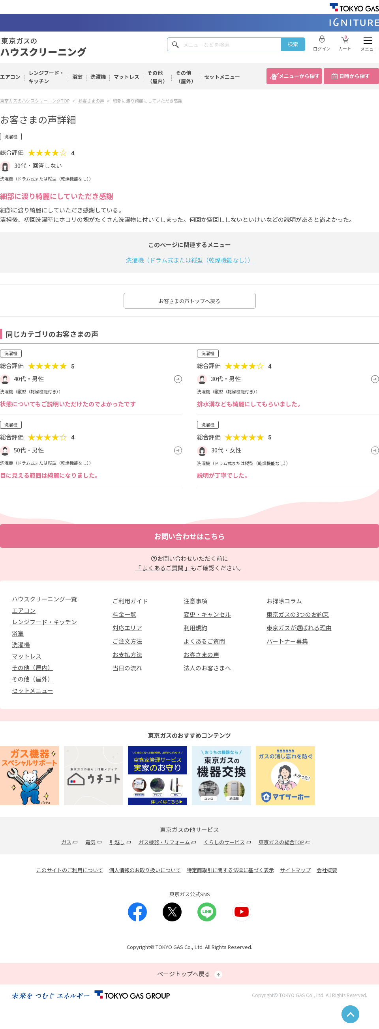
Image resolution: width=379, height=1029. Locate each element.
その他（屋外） (186, 77)
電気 (90, 842)
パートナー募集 (287, 641)
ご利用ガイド (130, 601)
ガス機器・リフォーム (164, 842)
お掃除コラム (284, 601)
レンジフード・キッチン (46, 77)
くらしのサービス (224, 842)
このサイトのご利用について (69, 870)
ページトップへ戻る (189, 974)
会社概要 (327, 870)
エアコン (10, 76)
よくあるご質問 (204, 641)
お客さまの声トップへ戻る (189, 301)
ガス (66, 842)
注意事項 (195, 601)
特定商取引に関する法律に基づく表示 (230, 870)
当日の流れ (127, 668)
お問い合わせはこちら (189, 536)
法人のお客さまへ (207, 668)
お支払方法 (127, 654)
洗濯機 (98, 76)
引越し (117, 842)
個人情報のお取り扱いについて (145, 870)
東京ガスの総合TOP (281, 842)
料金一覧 (124, 614)
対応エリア (127, 627)
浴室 (77, 76)
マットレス (126, 76)
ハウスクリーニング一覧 (44, 599)
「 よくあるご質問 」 (163, 568)
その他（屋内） (157, 77)
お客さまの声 (201, 654)
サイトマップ (295, 870)
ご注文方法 (127, 641)
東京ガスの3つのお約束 (297, 614)
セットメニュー (222, 76)
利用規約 (195, 627)
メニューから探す (299, 76)
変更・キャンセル (207, 614)
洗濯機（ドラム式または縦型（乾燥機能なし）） (189, 260)
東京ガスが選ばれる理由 (299, 627)
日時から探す (354, 76)
